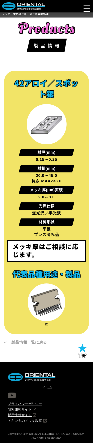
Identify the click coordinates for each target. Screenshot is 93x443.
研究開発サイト (20, 409)
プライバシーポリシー (25, 404)
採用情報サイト (20, 415)
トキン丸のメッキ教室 (25, 421)
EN (49, 387)
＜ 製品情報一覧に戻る (25, 342)
